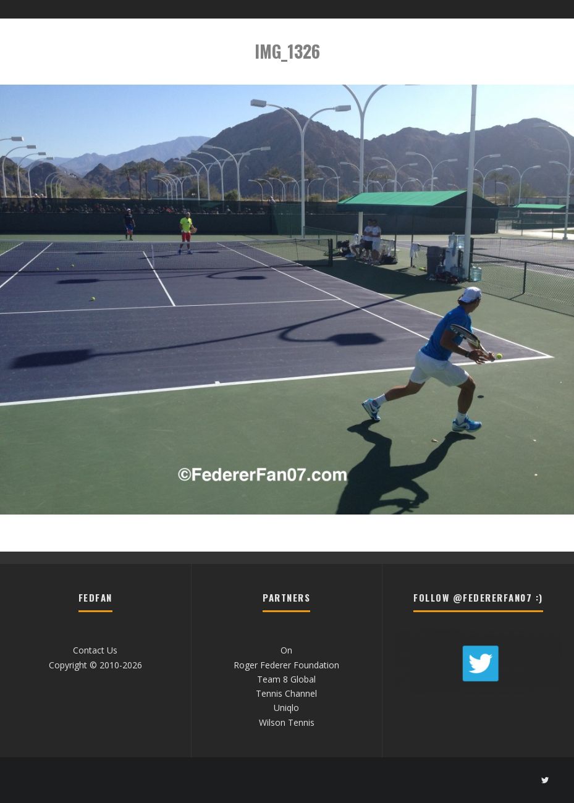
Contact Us (95, 650)
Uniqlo (286, 707)
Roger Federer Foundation (286, 665)
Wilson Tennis (286, 722)
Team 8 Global (286, 679)
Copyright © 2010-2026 (95, 665)
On (286, 650)
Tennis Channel (286, 693)
